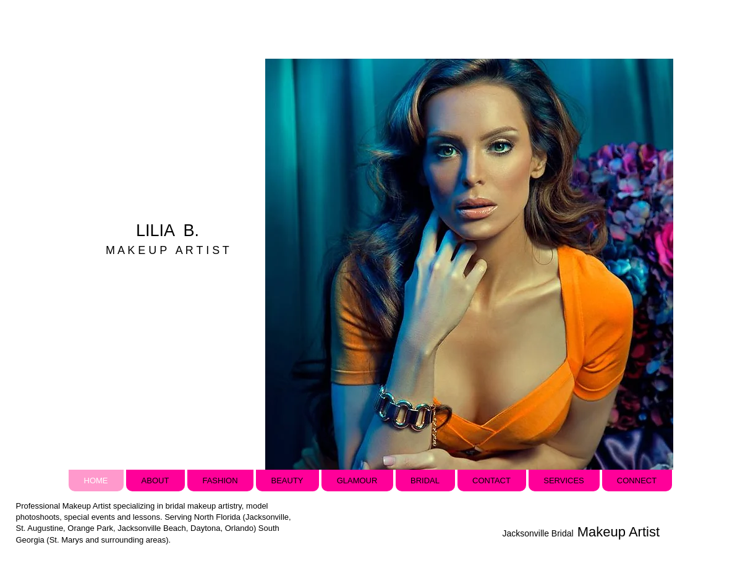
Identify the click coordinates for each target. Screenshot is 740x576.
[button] (469, 264)
